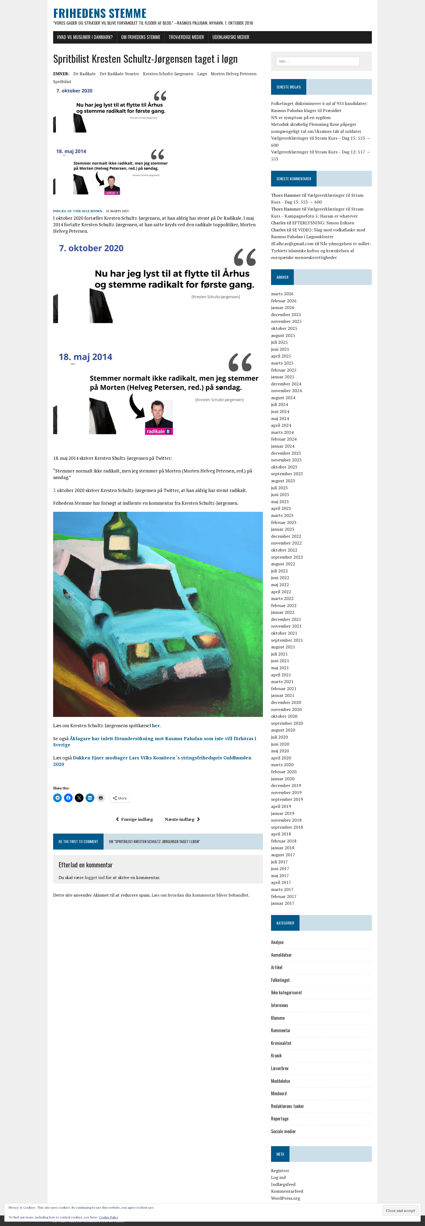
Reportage (279, 1119)
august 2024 (283, 398)
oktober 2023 (284, 467)
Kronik (276, 1056)
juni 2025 (280, 349)
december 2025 (286, 314)
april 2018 (281, 834)
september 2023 (287, 474)
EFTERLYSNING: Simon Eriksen (323, 223)
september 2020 (287, 723)
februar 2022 (284, 605)
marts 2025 (282, 363)
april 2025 (281, 356)
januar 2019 (282, 813)
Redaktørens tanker (287, 1106)
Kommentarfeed (287, 1191)
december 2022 (286, 536)
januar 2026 (282, 307)
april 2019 (281, 806)
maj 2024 (280, 418)
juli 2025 (279, 342)
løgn (201, 73)
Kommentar (281, 1030)
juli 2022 (279, 571)
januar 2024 (282, 446)
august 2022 (283, 564)
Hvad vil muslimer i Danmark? (84, 37)
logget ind (94, 872)
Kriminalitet (281, 1043)
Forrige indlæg (134, 814)
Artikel (276, 967)
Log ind (278, 1177)
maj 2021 (280, 668)
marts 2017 (282, 889)
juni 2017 (280, 868)
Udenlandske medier (230, 37)
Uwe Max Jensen (87, 211)
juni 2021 (280, 661)
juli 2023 (279, 488)
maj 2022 (280, 585)
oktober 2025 (284, 328)
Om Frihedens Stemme (140, 37)
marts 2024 (282, 432)
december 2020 (286, 702)
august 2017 (283, 855)
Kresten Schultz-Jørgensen (168, 73)
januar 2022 (282, 612)
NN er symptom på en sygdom (301, 117)
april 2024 (281, 425)
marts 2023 (282, 515)
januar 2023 (282, 529)
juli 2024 (279, 405)
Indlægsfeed (283, 1184)
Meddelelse (280, 1081)
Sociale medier (283, 1131)
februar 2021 (284, 688)
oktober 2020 (284, 716)
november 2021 (286, 626)
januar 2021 (282, 696)
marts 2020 (282, 765)
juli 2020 (279, 737)
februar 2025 (284, 370)
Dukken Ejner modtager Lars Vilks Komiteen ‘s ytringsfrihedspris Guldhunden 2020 (167, 759)
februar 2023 (284, 522)
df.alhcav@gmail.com (292, 244)
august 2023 (283, 481)
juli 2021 (279, 654)
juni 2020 (280, 744)
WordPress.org (285, 1198)
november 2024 (286, 391)
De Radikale (84, 73)
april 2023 (281, 509)
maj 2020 (280, 751)
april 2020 (281, 758)
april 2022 (281, 592)
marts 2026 (282, 294)
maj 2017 (280, 875)
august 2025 (283, 335)
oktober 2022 (284, 550)
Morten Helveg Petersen (233, 73)
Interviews (279, 1005)
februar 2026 (284, 301)
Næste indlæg (182, 814)
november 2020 (286, 709)
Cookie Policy (108, 1217)
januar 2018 (282, 848)
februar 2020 (284, 772)
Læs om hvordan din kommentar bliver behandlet (199, 890)
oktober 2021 (284, 633)
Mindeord (279, 1093)
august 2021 (283, 647)
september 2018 (287, 827)
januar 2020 (282, 779)
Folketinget (280, 980)
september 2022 (287, 557)
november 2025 (286, 321)
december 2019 (286, 785)
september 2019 (287, 799)
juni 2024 (280, 411)
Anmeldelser (281, 955)
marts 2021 (282, 681)
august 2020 (283, 730)
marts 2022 (282, 598)
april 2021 (281, 675)
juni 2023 (280, 494)
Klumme (278, 1018)
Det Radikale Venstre (119, 73)
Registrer (280, 1170)
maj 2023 (280, 501)
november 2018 (286, 820)
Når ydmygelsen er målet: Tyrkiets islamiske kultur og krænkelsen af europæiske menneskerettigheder (321, 250)
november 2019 (286, 792)
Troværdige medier (186, 37)
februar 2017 (284, 896)
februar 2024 (284, 439)
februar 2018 (284, 841)
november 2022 (286, 543)
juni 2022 (280, 578)
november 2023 (286, 460)
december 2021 (286, 619)
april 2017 (281, 883)
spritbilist (62, 81)
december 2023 (286, 453)
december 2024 (286, 384)
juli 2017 (279, 862)
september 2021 (287, 640)
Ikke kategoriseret (286, 992)
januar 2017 (282, 903)
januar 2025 (282, 377)
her (155, 726)
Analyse (277, 942)
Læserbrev (279, 1068)
